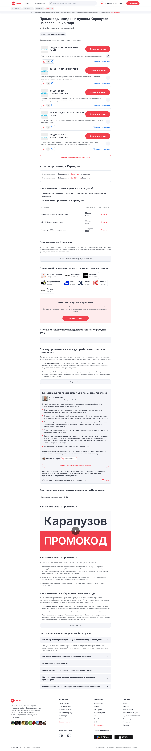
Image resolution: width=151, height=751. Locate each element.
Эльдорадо (98, 709)
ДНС (95, 722)
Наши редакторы (50, 410)
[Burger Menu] (28, 3)
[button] (51, 3)
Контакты (126, 725)
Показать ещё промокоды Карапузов (75, 157)
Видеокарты (63, 716)
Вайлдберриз (98, 719)
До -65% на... (76, 178)
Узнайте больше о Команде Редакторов (75, 465)
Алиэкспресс (98, 703)
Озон (95, 716)
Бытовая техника (65, 709)
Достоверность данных (131, 713)
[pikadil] (16, 3)
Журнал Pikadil (128, 709)
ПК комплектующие (66, 713)
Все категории (65, 722)
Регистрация (111, 3)
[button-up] (44, 61)
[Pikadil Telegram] (68, 735)
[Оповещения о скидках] (102, 3)
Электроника (64, 703)
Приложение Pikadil (102, 730)
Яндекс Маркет (99, 713)
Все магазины (100, 725)
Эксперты (126, 722)
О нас (125, 703)
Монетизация (127, 719)
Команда (126, 706)
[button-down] (52, 61)
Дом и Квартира (65, 706)
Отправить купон (75, 318)
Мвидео (97, 706)
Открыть (104, 214)
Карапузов (76, 40)
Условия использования (105, 747)
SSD (60, 719)
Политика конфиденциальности (128, 747)
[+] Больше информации (101, 61)
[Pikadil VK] (61, 735)
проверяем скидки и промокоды (76, 446)
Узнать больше (115, 12)
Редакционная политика (131, 716)
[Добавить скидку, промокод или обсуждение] (133, 3)
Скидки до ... (75, 174)
